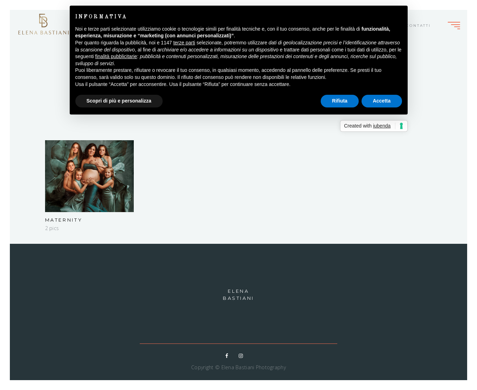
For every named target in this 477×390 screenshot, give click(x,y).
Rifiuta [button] (339, 101)
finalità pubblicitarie (116, 56)
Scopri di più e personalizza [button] (119, 101)
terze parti (184, 42)
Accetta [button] (382, 101)
